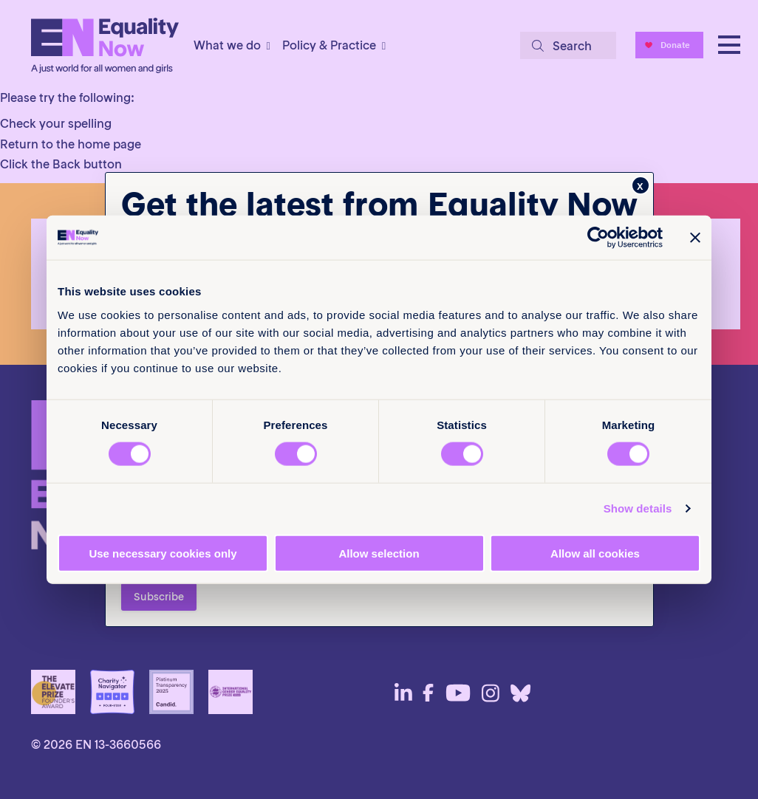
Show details (638, 508)
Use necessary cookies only (162, 552)
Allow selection (378, 552)
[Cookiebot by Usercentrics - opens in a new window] (598, 238)
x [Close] (640, 185)
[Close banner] (695, 238)
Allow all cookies (595, 552)
